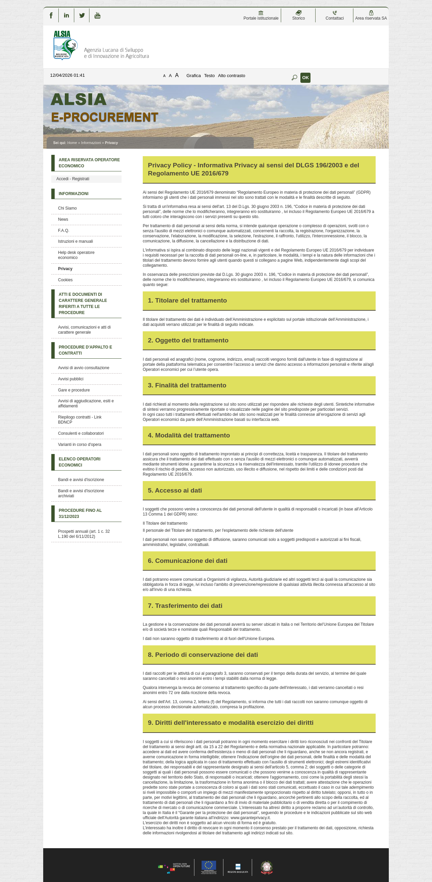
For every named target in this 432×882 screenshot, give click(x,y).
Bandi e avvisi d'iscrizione (81, 479)
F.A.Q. (63, 230)
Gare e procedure (74, 390)
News (63, 219)
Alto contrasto (231, 75)
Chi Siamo (67, 208)
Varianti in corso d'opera (79, 444)
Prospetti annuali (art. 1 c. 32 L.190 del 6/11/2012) (84, 534)
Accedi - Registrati (72, 178)
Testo (209, 75)
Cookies (65, 280)
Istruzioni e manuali (75, 241)
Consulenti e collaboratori (81, 433)
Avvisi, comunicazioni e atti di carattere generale (84, 330)
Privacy (65, 268)
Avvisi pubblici (70, 379)
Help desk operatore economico (76, 255)
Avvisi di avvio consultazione (83, 367)
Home (72, 143)
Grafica (194, 75)
